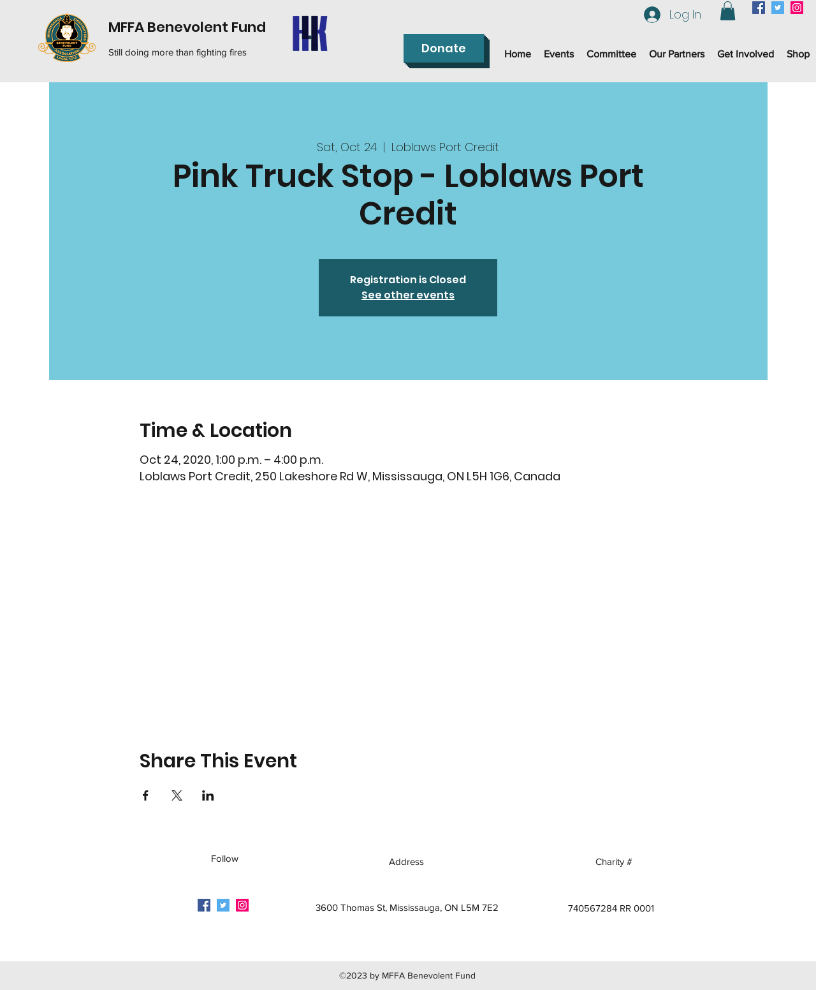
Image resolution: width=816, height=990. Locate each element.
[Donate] (444, 48)
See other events (408, 295)
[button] (728, 10)
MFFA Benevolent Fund (187, 27)
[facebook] (758, 7)
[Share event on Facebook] (146, 795)
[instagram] (796, 7)
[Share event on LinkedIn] (208, 795)
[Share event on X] (177, 795)
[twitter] (777, 7)
